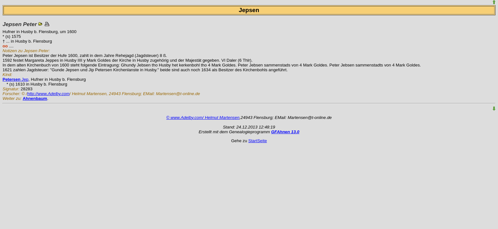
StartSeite (257, 140)
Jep (16, 79)
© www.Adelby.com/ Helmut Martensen (202, 117)
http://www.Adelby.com (48, 93)
